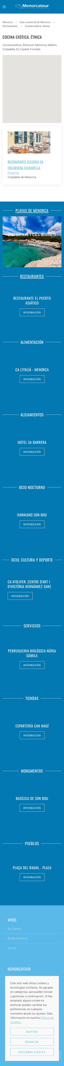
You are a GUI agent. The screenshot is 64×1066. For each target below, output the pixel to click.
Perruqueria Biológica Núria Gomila (32, 652)
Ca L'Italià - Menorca (32, 369)
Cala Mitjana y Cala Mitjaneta (32, 234)
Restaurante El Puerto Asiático (32, 300)
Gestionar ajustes (32, 1052)
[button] (4, 7)
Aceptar (32, 1031)
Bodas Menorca (18, 939)
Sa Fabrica (14, 929)
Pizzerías (13, 173)
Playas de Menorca (32, 210)
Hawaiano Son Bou (32, 514)
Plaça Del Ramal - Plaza (32, 866)
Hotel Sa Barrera (32, 441)
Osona (12, 948)
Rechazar (32, 1042)
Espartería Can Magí (32, 725)
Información (32, 244)
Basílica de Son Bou (32, 797)
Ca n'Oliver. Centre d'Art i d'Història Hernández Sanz (29, 584)
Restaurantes (32, 275)
